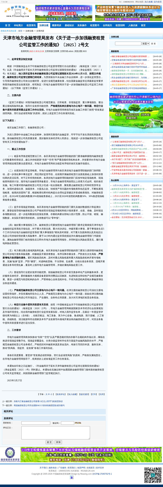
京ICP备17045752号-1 (102, 476)
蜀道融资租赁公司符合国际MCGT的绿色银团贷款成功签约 (39, 405)
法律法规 (43, 25)
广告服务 (62, 470)
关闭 (102, 394)
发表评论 (61, 394)
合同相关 (107, 25)
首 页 (7, 25)
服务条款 (53, 470)
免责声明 (81, 470)
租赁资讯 (31, 25)
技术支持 (100, 470)
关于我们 (43, 470)
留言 (143, 25)
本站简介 (18, 25)
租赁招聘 (120, 25)
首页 (20, 31)
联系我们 (72, 470)
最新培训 (56, 25)
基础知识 (69, 25)
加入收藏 (149, 2)
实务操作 (82, 25)
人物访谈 (132, 25)
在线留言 (91, 470)
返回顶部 (84, 394)
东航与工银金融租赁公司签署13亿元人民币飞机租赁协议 (38, 401)
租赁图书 (94, 25)
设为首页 (158, 2)
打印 (94, 394)
